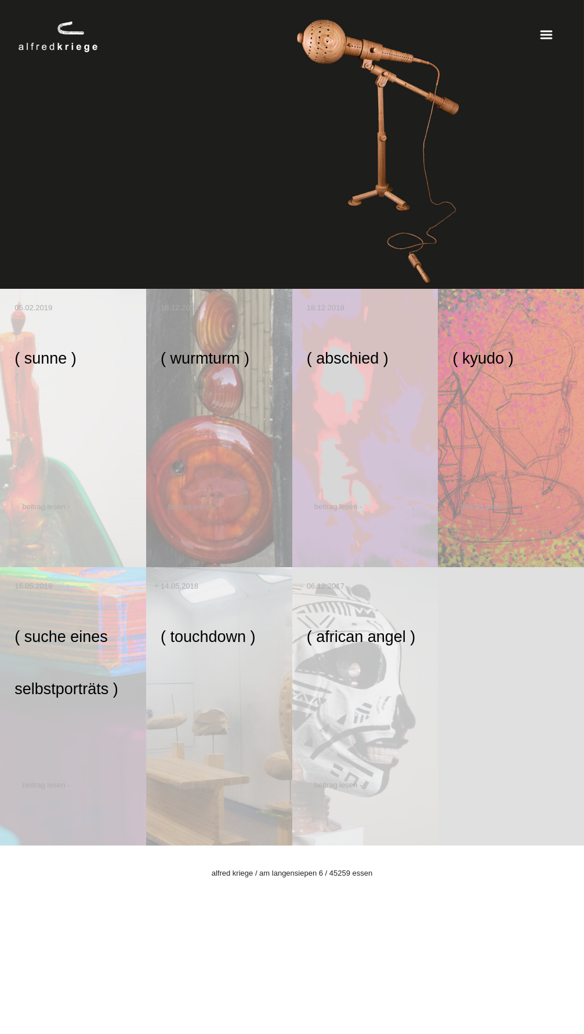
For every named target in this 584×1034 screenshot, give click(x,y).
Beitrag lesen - (46, 506)
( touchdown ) (208, 636)
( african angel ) (361, 636)
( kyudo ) (482, 358)
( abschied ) (348, 358)
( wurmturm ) (205, 358)
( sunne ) (45, 358)
